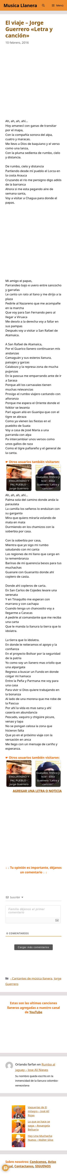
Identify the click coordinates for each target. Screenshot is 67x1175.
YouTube (35, 1012)
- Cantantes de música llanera (31, 978)
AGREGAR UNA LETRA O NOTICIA (37, 791)
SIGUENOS (43, 1156)
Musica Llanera (20, 5)
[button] (43, 5)
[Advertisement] (33, 84)
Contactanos (23, 1156)
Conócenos (38, 1152)
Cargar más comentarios (33, 947)
